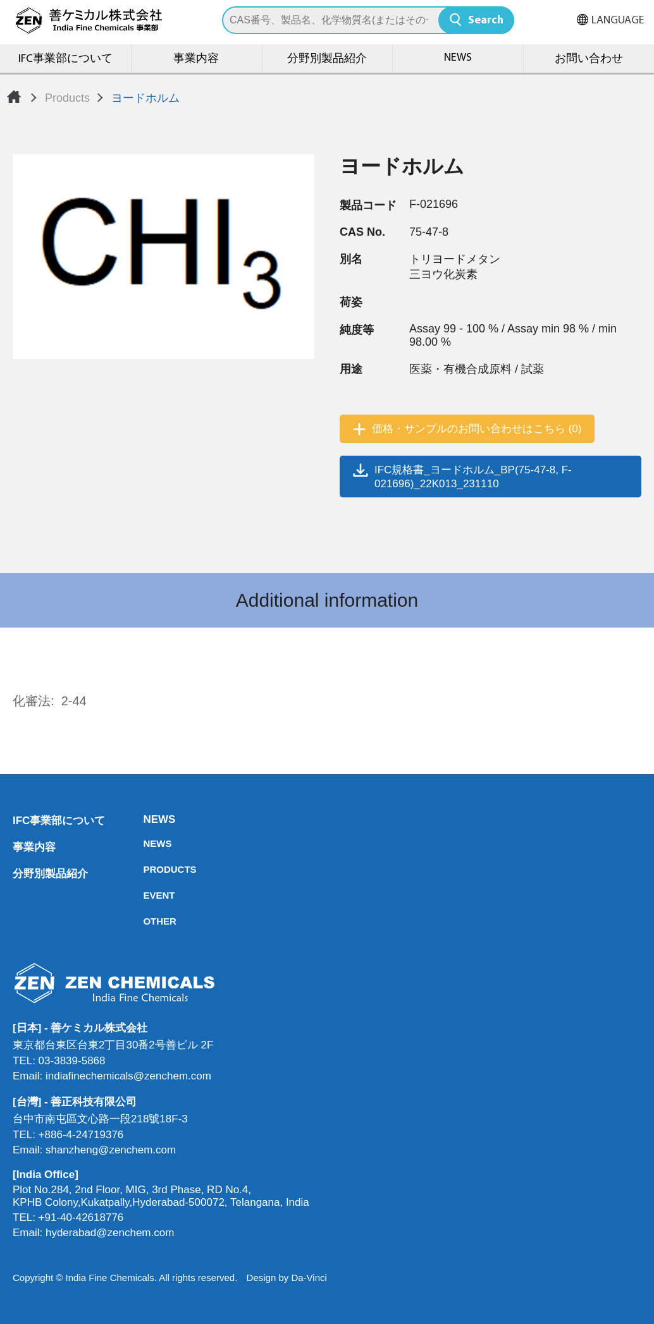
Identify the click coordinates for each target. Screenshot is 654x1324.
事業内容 (196, 59)
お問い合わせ (589, 59)
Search (485, 21)
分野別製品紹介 (327, 59)
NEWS (458, 58)
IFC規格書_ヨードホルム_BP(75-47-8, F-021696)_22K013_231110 (473, 477)
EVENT (147, 895)
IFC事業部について (65, 59)
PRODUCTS (147, 869)
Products (67, 98)
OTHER (147, 921)
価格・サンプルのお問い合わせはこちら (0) (477, 429)
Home (13, 96)
